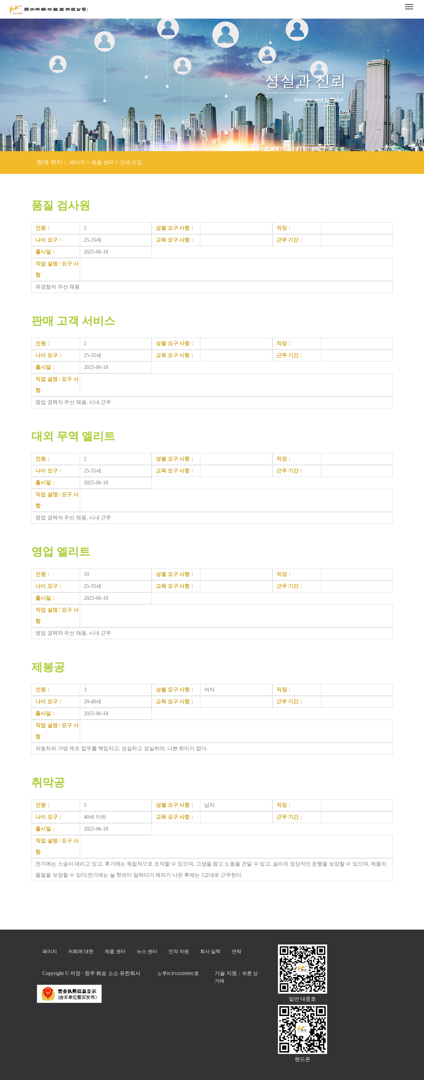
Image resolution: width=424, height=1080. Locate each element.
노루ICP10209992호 (178, 973)
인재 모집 (131, 162)
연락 (236, 951)
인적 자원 (178, 951)
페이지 (77, 162)
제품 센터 (102, 162)
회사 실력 (210, 951)
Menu (410, 4)
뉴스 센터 (147, 951)
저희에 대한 (81, 951)
